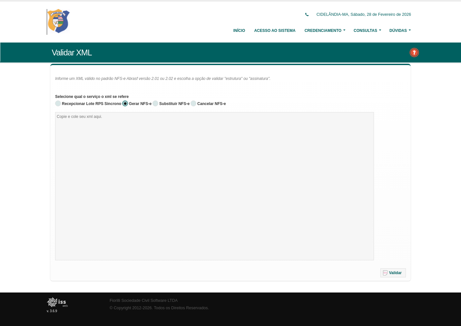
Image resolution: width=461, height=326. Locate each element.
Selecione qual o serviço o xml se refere (92, 96)
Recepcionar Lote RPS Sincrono (91, 103)
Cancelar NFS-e (211, 103)
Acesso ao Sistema (274, 30)
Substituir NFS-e (174, 103)
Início (239, 30)
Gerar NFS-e (140, 103)
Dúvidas (398, 30)
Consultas (365, 30)
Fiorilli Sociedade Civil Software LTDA (144, 300)
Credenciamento (323, 30)
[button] (393, 272)
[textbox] (214, 186)
